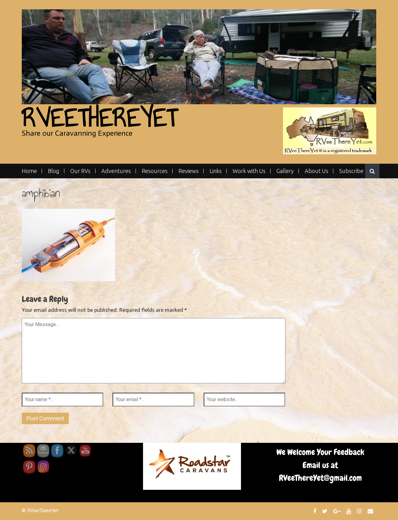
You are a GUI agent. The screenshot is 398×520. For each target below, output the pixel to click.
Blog (53, 171)
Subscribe (351, 171)
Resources (155, 171)
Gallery (285, 171)
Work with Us (249, 171)
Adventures (116, 171)
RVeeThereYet (99, 118)
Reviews (188, 171)
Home (29, 171)
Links (216, 171)
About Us (316, 171)
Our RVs (80, 171)
